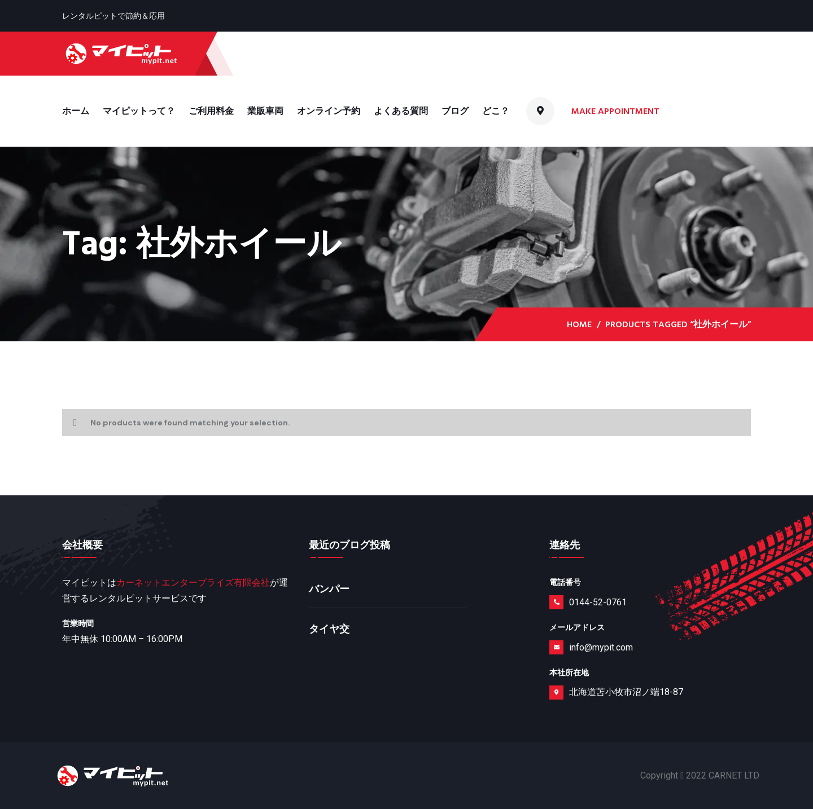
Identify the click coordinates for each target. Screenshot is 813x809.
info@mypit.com (601, 647)
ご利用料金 (211, 111)
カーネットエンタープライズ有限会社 (193, 582)
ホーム (75, 111)
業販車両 (265, 111)
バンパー (329, 589)
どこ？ (495, 111)
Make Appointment (616, 111)
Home (579, 324)
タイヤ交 (329, 629)
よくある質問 (401, 111)
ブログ (455, 111)
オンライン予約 (328, 111)
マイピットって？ (139, 111)
